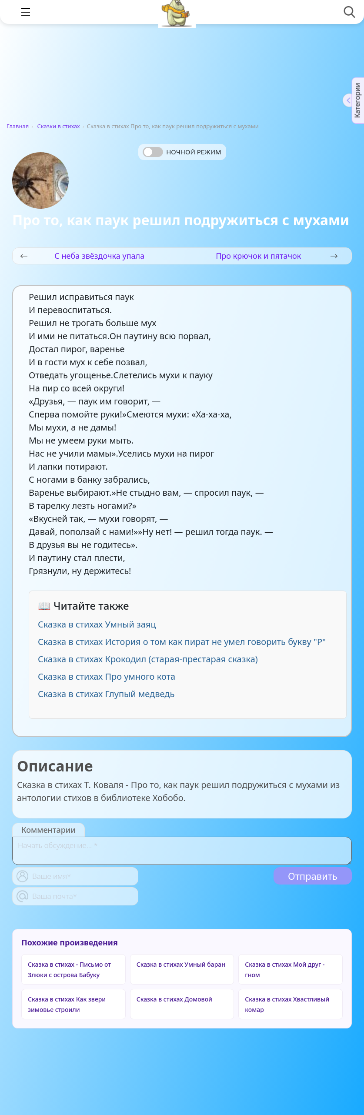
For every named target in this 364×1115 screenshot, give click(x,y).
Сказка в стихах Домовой (174, 999)
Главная (18, 126)
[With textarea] (182, 851)
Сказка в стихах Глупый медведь (106, 694)
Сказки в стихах (58, 126)
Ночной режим (193, 151)
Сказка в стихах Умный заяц (97, 624)
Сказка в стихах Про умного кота (106, 676)
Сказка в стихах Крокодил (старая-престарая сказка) (148, 659)
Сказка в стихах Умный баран (181, 964)
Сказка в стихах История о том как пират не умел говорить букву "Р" (182, 642)
